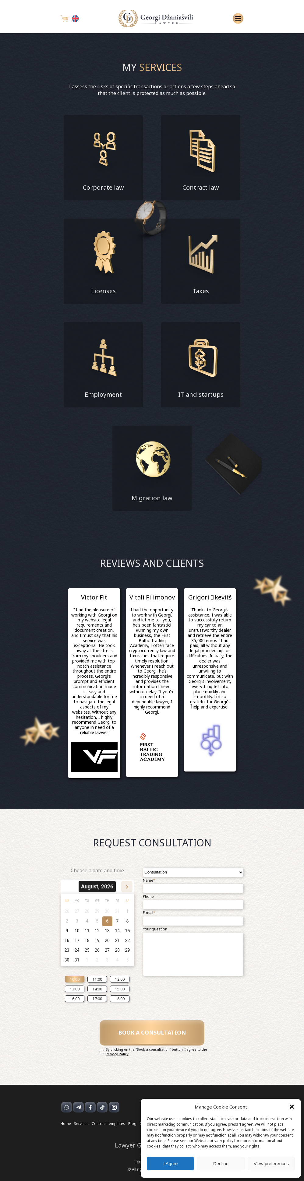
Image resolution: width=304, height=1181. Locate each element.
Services (81, 1124)
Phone (148, 897)
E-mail (149, 913)
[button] (292, 1107)
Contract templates (108, 1124)
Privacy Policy (117, 1054)
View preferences (271, 1163)
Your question (155, 929)
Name (149, 880)
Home (66, 1124)
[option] (94, 683)
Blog (132, 1124)
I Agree (170, 1163)
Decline (220, 1163)
